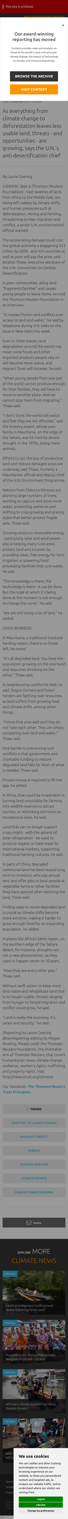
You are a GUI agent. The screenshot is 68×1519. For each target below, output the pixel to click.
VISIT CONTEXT (34, 89)
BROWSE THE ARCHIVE (34, 76)
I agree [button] (41, 1499)
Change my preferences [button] (41, 1510)
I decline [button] (40, 1504)
